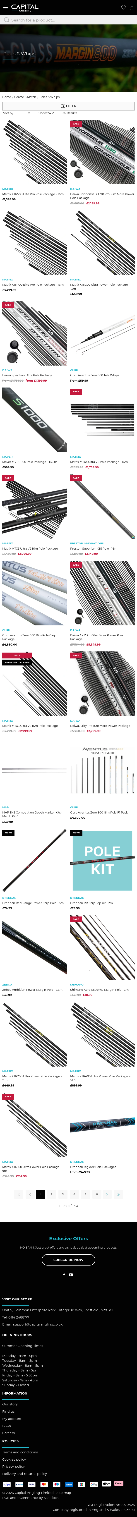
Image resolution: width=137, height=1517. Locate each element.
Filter (68, 106)
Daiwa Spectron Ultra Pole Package (27, 375)
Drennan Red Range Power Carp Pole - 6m (33, 903)
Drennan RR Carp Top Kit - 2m (91, 903)
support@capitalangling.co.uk (38, 1324)
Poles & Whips (49, 97)
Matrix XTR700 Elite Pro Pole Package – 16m (33, 284)
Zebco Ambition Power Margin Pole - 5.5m (32, 989)
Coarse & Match (25, 97)
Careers (8, 1433)
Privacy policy (13, 1466)
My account (12, 1419)
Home (6, 97)
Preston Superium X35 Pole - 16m (93, 548)
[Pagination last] (118, 1194)
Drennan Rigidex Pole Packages (93, 1167)
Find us (8, 1411)
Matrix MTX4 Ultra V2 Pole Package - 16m (99, 462)
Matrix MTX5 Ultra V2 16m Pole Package (30, 725)
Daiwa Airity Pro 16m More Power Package (100, 725)
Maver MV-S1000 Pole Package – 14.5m (29, 462)
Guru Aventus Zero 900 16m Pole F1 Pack (99, 812)
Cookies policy (14, 1459)
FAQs (6, 1426)
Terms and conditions (20, 1452)
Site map (63, 1493)
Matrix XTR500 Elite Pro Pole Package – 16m (33, 194)
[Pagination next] (107, 1194)
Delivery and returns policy (24, 1474)
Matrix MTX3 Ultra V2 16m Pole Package (30, 548)
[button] (5, 7)
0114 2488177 (18, 1317)
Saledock (51, 1498)
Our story (10, 1404)
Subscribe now (68, 1260)
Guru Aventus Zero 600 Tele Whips (94, 375)
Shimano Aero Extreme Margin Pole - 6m (99, 989)
